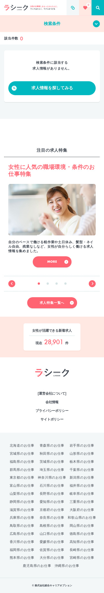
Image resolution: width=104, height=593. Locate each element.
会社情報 (52, 402)
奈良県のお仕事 (52, 518)
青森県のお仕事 (52, 445)
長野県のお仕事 (52, 494)
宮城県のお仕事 (22, 454)
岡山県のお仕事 (82, 526)
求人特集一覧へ (57, 303)
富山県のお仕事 (22, 486)
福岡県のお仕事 (22, 550)
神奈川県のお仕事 (52, 477)
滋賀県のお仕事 (22, 510)
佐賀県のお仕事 (52, 550)
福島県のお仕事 (22, 462)
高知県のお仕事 (82, 542)
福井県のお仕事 (82, 486)
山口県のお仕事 (52, 534)
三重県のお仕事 (82, 502)
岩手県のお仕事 (82, 445)
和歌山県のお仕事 (82, 518)
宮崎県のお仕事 (82, 558)
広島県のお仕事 (22, 534)
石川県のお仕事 (52, 486)
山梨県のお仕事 (22, 494)
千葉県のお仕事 (82, 470)
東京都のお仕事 (22, 477)
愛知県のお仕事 (52, 502)
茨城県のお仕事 (52, 462)
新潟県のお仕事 (82, 477)
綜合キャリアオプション (52, 382)
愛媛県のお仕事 (52, 542)
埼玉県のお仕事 (52, 470)
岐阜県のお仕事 (82, 494)
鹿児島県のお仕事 (37, 566)
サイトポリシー (52, 419)
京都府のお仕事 (52, 510)
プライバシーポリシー (52, 411)
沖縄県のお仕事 (67, 566)
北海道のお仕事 (22, 445)
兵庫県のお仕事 (22, 518)
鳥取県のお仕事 (22, 526)
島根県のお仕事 (52, 526)
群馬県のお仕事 (22, 470)
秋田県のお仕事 (52, 454)
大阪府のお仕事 (82, 510)
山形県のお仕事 (82, 454)
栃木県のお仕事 (82, 462)
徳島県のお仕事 (82, 534)
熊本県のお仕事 (22, 558)
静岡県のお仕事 (22, 502)
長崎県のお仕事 (82, 550)
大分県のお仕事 (52, 558)
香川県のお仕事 (22, 542)
